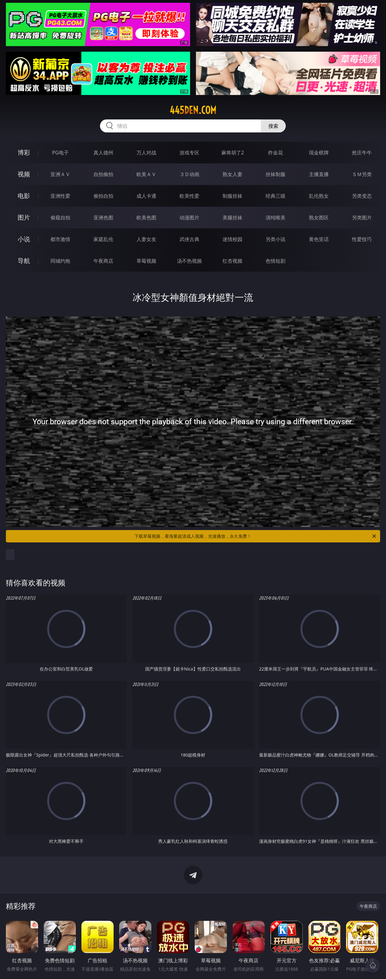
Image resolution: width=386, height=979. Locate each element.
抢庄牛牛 (362, 152)
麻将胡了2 (232, 152)
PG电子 (60, 152)
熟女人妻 (232, 174)
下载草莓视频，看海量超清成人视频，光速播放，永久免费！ (255, 536)
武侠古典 (189, 239)
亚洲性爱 (60, 195)
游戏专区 (189, 152)
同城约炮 (60, 260)
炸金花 (275, 152)
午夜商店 (103, 260)
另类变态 (362, 195)
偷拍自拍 (103, 195)
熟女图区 (319, 217)
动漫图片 (189, 217)
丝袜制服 (275, 174)
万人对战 (146, 152)
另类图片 (362, 217)
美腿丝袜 (232, 217)
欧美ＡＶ (146, 174)
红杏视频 (232, 260)
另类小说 (275, 239)
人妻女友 (146, 239)
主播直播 (319, 174)
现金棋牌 (319, 152)
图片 (24, 217)
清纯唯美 (275, 217)
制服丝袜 (232, 195)
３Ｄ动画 (189, 174)
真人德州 (103, 152)
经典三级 (275, 195)
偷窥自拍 (60, 217)
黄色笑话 (319, 239)
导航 (24, 261)
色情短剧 (275, 260)
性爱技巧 (362, 239)
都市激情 (60, 239)
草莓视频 (146, 260)
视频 (24, 174)
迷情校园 (232, 239)
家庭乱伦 (103, 239)
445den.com (193, 110)
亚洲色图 (103, 217)
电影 (24, 196)
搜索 (273, 126)
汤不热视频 (189, 260)
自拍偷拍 (103, 174)
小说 (24, 239)
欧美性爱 (189, 195)
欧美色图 (146, 217)
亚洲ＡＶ (60, 174)
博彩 (24, 152)
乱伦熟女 (319, 195)
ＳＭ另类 (362, 174)
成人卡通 (146, 195)
